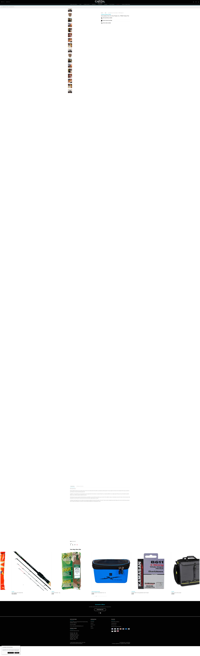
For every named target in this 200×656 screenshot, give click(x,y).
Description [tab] (72, 486)
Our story (92, 621)
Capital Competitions (126, 4)
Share (71, 543)
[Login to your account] (193, 2)
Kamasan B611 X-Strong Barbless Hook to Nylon (169, 592)
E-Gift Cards (112, 4)
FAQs (92, 626)
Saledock (80, 643)
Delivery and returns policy (116, 626)
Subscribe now (100, 609)
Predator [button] (100, 4)
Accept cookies (10, 652)
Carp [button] (80, 4)
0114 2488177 (73, 624)
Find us (92, 623)
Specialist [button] (94, 4)
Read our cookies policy (15, 650)
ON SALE (118, 4)
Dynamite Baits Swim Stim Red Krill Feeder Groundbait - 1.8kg (11, 592)
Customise (16, 652)
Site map (83, 642)
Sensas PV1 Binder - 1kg (84, 592)
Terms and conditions (115, 621)
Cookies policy (113, 623)
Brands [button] (105, 4)
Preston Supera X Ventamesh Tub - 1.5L (127, 592)
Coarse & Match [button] (87, 4)
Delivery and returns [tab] (79, 486)
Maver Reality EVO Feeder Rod (46, 592)
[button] (198, 2)
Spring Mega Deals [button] (73, 4)
